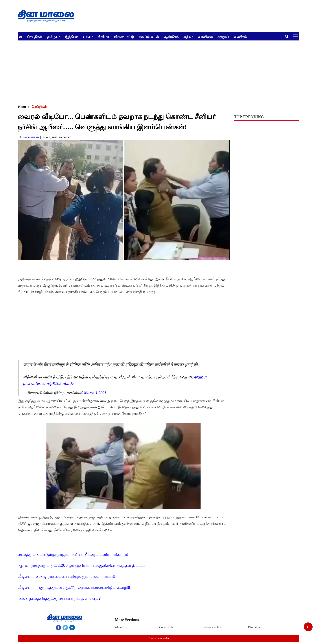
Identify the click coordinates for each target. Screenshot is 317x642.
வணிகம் (240, 37)
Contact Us (166, 627)
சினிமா (103, 37)
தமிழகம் (53, 37)
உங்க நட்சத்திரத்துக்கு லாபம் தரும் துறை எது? (60, 598)
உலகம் (88, 37)
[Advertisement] (150, 71)
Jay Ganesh (31, 137)
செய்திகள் (34, 37)
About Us (121, 627)
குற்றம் (188, 37)
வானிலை (205, 37)
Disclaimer (254, 627)
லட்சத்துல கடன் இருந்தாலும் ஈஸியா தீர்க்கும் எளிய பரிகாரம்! (73, 554)
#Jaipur (200, 377)
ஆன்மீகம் (171, 37)
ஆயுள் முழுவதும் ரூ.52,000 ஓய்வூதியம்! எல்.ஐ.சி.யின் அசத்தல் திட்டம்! (82, 565)
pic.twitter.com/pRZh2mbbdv (48, 383)
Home (22, 106)
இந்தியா (71, 37)
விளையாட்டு (124, 37)
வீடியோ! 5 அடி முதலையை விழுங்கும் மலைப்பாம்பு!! (66, 576)
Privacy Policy (213, 627)
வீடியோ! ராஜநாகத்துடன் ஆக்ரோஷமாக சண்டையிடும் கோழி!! (74, 587)
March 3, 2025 (95, 393)
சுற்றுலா (223, 37)
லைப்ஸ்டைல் (149, 37)
